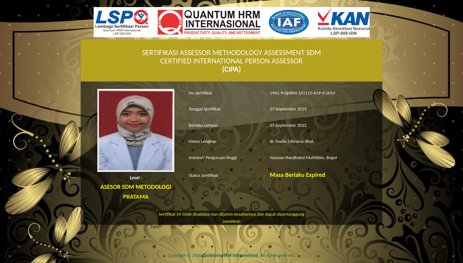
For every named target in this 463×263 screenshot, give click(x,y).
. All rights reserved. (248, 255)
